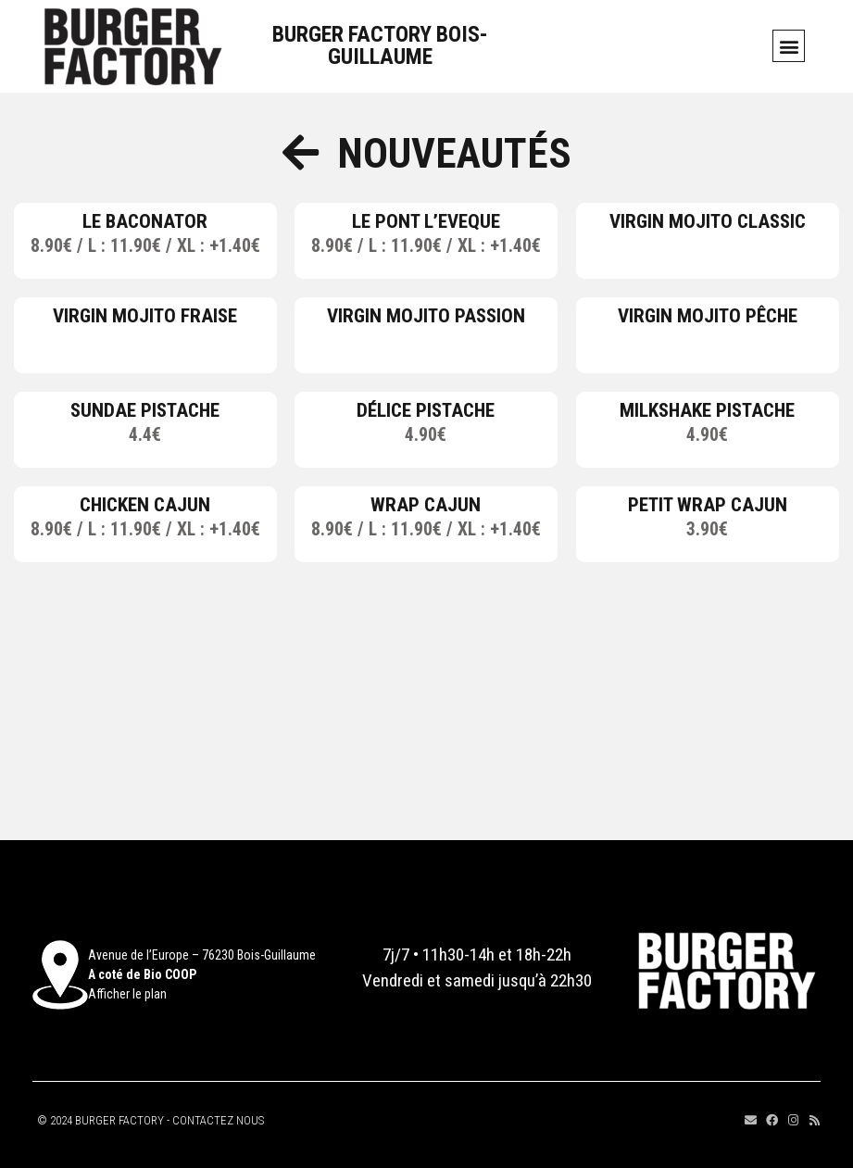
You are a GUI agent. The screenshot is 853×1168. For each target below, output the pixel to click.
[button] (788, 46)
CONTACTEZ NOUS (218, 1120)
